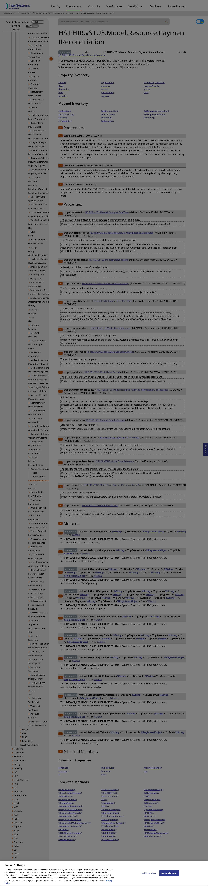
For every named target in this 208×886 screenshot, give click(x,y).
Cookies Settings (148, 875)
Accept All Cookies (169, 875)
